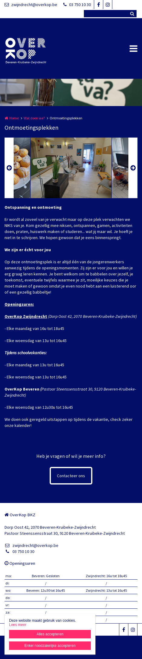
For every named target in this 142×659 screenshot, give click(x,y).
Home (14, 118)
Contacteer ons (71, 475)
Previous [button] (9, 168)
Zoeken (132, 13)
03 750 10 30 (77, 4)
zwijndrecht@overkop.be (31, 4)
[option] (71, 168)
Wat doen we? (34, 118)
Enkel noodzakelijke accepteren (50, 646)
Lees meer (17, 625)
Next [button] (132, 168)
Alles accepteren (50, 634)
